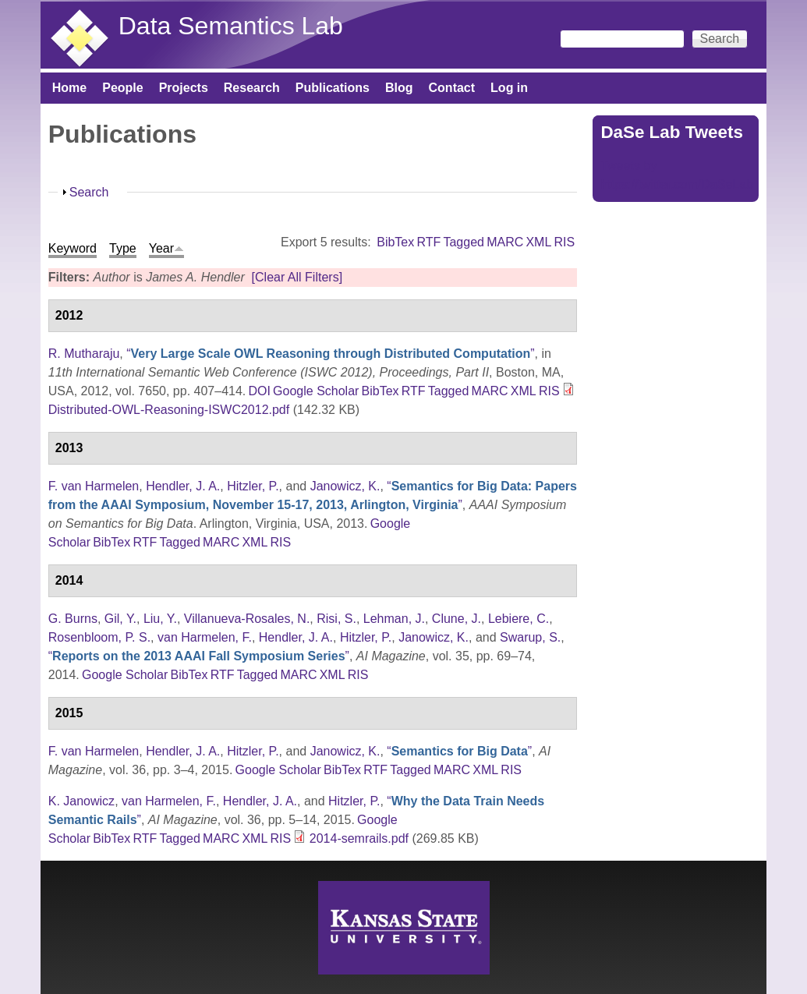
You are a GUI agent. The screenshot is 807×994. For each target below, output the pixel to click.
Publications (333, 87)
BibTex (395, 242)
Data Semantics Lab (231, 26)
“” (330, 353)
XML (538, 242)
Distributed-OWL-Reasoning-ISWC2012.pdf (168, 409)
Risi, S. (336, 618)
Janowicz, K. (345, 486)
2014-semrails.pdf (359, 838)
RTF (428, 242)
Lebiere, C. (518, 618)
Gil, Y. (120, 618)
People (122, 87)
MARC (505, 242)
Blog (399, 87)
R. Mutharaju (84, 353)
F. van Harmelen (94, 486)
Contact (452, 87)
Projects (183, 87)
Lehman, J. (394, 618)
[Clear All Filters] (297, 277)
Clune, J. (456, 618)
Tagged (463, 242)
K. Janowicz (81, 801)
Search (89, 192)
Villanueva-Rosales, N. (247, 618)
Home (69, 87)
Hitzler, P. (252, 486)
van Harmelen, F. (205, 637)
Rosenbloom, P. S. (99, 637)
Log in (509, 87)
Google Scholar (316, 391)
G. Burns (72, 618)
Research (252, 87)
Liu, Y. (160, 618)
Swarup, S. (530, 637)
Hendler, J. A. (183, 486)
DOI (259, 391)
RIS (564, 242)
